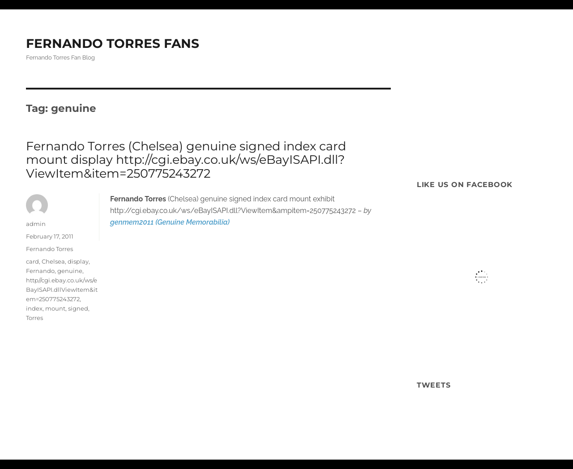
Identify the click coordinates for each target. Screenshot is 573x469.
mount (55, 308)
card (32, 261)
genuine (69, 270)
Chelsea (53, 261)
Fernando (40, 270)
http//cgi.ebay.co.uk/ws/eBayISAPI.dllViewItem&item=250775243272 (62, 290)
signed (78, 308)
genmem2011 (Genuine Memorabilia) (170, 222)
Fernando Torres (49, 248)
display (78, 261)
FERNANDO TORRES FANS (112, 43)
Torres (34, 317)
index (34, 308)
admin (36, 223)
